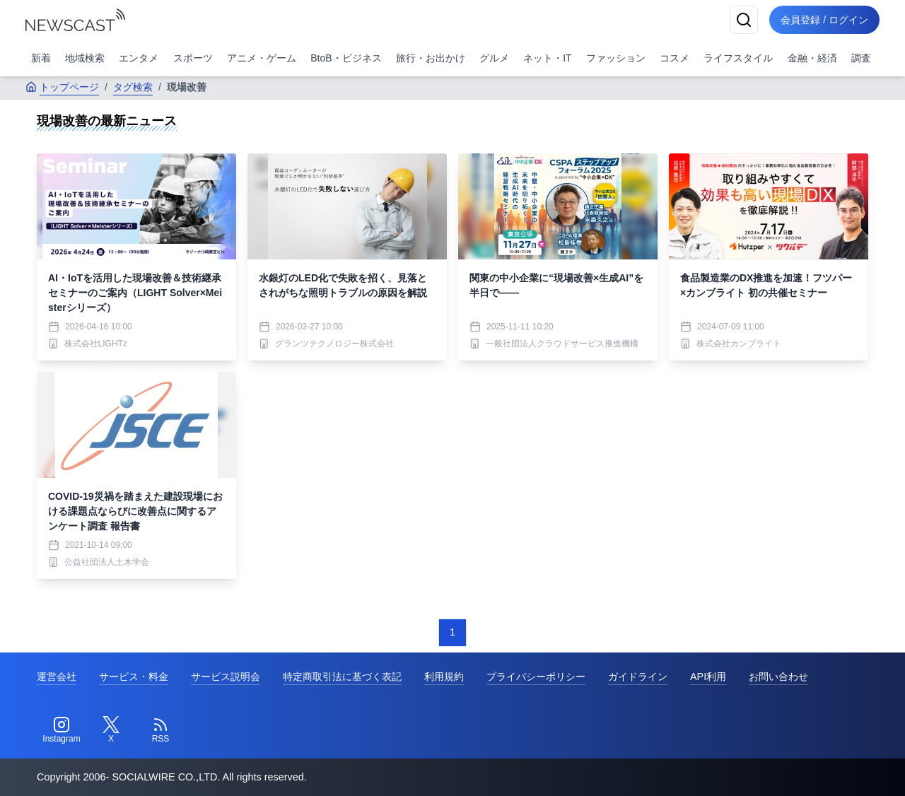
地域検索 (85, 58)
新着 (41, 58)
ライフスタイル (738, 58)
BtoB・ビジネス (345, 58)
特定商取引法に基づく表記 (342, 676)
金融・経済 (812, 58)
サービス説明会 (225, 676)
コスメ (674, 58)
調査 (861, 58)
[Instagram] (61, 730)
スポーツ (193, 58)
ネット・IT (547, 58)
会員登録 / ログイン (824, 19)
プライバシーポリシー (535, 676)
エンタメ (138, 58)
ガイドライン (637, 676)
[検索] (744, 20)
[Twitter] (111, 730)
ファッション (616, 58)
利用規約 (444, 676)
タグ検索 (133, 87)
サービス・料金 (133, 676)
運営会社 (56, 676)
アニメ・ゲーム (261, 58)
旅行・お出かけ (430, 58)
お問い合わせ (778, 676)
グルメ (494, 58)
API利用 (708, 676)
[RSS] (160, 730)
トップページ (62, 87)
